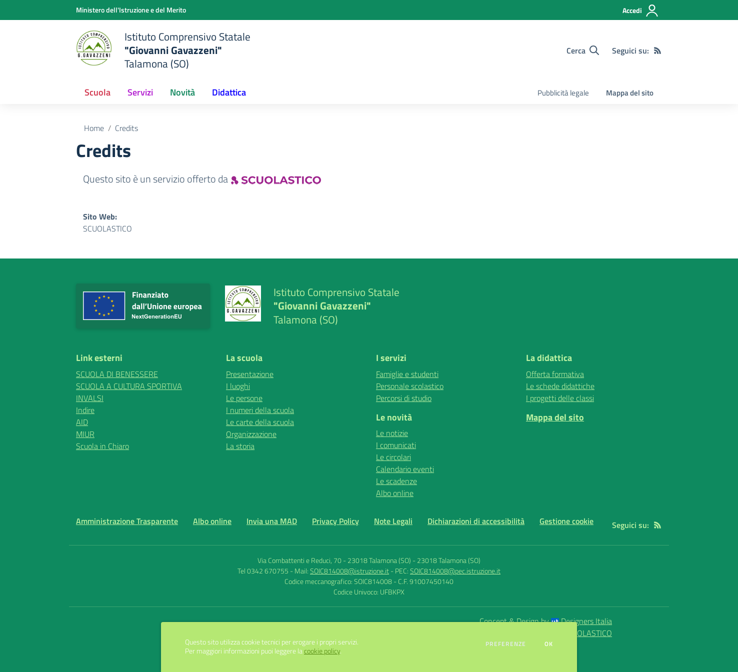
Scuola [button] (97, 92)
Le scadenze (396, 481)
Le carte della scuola (260, 422)
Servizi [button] (140, 92)
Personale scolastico (410, 386)
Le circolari (393, 457)
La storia (240, 446)
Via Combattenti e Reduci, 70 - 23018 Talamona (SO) (334, 560)
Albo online (395, 493)
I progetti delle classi (560, 398)
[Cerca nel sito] (583, 50)
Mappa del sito (630, 92)
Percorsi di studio (404, 398)
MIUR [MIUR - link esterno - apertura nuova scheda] (85, 434)
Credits (126, 128)
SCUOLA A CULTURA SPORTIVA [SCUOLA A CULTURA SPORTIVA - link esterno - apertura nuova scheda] (129, 386)
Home (94, 128)
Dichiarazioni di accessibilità (476, 521)
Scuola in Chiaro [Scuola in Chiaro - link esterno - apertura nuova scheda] (102, 446)
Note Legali (393, 521)
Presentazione (250, 374)
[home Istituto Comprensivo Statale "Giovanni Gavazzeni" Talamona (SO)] (163, 50)
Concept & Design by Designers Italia (546, 621)
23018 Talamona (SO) (448, 560)
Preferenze (506, 644)
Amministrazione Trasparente (127, 521)
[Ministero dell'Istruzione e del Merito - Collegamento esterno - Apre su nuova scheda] (131, 9)
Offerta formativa (555, 374)
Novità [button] (182, 92)
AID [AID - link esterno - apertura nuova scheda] (82, 422)
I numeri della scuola (260, 410)
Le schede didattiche (560, 386)
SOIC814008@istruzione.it (349, 571)
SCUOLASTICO (107, 228)
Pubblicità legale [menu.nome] (563, 92)
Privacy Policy (335, 521)
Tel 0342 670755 (263, 571)
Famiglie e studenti (407, 374)
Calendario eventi (405, 469)
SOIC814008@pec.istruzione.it (455, 571)
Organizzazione (251, 434)
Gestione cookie (567, 521)
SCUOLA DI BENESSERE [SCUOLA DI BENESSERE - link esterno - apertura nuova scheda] (117, 374)
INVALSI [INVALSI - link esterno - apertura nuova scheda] (90, 398)
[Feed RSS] (657, 50)
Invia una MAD (271, 521)
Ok (549, 644)
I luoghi (238, 386)
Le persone (244, 398)
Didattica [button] (229, 92)
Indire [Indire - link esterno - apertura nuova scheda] (85, 410)
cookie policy (322, 651)
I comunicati (396, 445)
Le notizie (392, 433)
